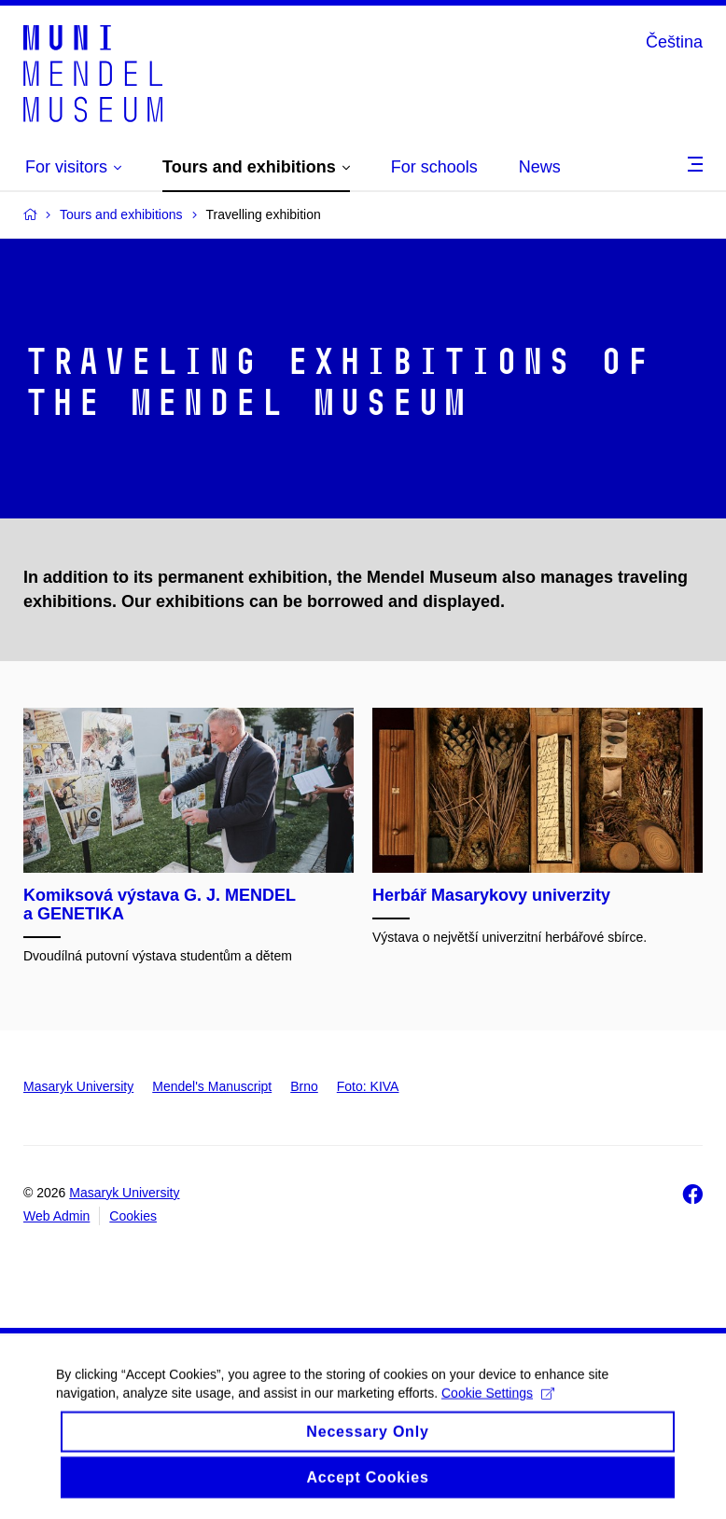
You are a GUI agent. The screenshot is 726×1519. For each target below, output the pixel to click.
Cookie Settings (497, 1405)
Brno (304, 1086)
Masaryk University (78, 1086)
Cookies (133, 1215)
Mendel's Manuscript (212, 1086)
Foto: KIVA (368, 1086)
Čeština (674, 42)
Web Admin (56, 1215)
